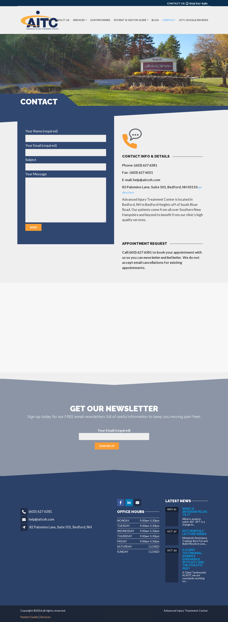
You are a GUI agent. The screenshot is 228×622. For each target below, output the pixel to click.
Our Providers (100, 20)
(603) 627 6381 (40, 511)
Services (79, 20)
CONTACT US (176, 3)
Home (48, 20)
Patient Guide (29, 617)
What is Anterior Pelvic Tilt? (194, 512)
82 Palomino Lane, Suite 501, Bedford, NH (60, 527)
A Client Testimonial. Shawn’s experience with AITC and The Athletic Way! (193, 559)
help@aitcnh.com (41, 519)
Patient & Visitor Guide (130, 20)
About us (62, 20)
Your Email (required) (114, 434)
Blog (155, 20)
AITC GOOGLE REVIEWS (193, 20)
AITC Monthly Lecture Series (194, 532)
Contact (168, 20)
